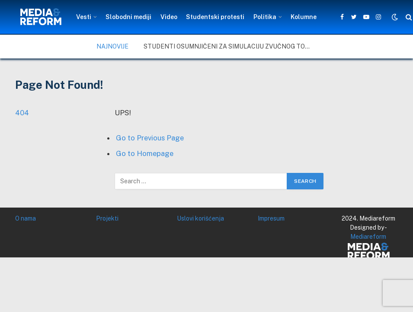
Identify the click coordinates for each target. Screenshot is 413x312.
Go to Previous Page (150, 137)
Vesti (83, 16)
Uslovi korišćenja (200, 218)
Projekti (107, 218)
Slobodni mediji (128, 16)
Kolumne (304, 16)
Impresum (271, 218)
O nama (25, 218)
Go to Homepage (144, 153)
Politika (264, 16)
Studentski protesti (215, 16)
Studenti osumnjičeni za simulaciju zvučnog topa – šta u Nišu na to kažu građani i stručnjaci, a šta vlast (230, 46)
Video (168, 16)
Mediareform (368, 236)
